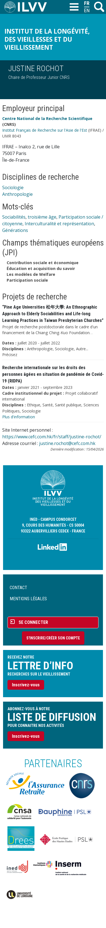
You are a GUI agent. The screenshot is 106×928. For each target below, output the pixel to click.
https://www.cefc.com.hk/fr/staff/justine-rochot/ (51, 437)
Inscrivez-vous (26, 684)
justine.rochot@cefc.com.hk (67, 443)
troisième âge (42, 217)
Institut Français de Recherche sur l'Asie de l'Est (44, 130)
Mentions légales (28, 598)
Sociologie (13, 187)
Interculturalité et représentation (59, 224)
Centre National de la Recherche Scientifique (47, 118)
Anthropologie (17, 194)
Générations (15, 230)
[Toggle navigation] (74, 7)
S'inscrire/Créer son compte (53, 638)
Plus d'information (18, 416)
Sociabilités (14, 217)
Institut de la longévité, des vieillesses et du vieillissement (47, 39)
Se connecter (33, 622)
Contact (18, 587)
